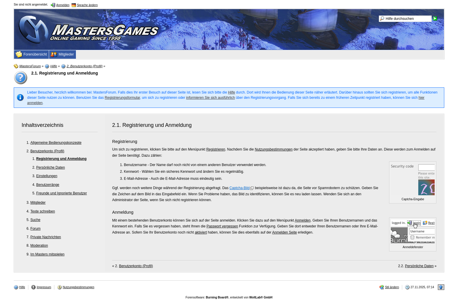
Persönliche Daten (50, 167)
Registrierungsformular (122, 98)
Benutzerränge (47, 185)
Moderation (39, 245)
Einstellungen (46, 176)
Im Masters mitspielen (47, 254)
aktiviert (201, 232)
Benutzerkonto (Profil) (47, 151)
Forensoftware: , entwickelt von (228, 297)
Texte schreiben (42, 211)
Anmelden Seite (284, 232)
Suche (35, 220)
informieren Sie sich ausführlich (210, 98)
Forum (35, 229)
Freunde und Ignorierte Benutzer (61, 193)
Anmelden (302, 220)
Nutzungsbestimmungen (273, 149)
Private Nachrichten (45, 237)
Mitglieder (38, 203)
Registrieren (215, 149)
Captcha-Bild (240, 188)
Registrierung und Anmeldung (61, 159)
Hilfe (231, 92)
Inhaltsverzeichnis (42, 125)
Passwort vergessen (222, 226)
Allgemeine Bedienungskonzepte (55, 143)
